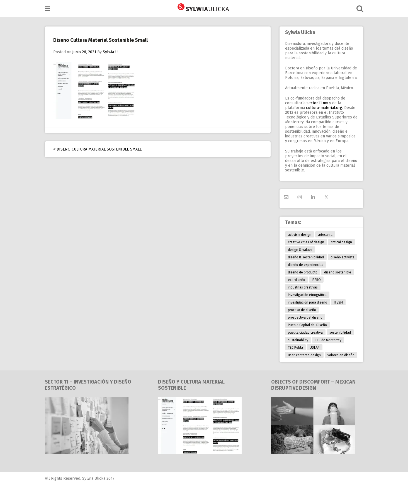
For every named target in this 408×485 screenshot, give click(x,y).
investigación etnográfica (307, 295)
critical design (341, 242)
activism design (299, 235)
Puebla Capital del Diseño (307, 325)
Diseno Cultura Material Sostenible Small (97, 149)
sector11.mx (317, 103)
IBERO (316, 280)
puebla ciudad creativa (305, 332)
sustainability (298, 340)
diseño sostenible (337, 272)
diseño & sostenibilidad (306, 257)
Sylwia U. (110, 52)
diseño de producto (302, 272)
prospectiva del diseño (305, 317)
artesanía (325, 235)
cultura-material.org (324, 107)
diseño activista (342, 257)
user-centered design (304, 355)
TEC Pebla (295, 348)
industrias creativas (303, 287)
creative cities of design (306, 242)
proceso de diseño (302, 310)
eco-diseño (296, 280)
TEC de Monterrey (328, 340)
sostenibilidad (340, 332)
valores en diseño (340, 355)
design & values (300, 250)
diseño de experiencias (305, 265)
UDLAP (315, 348)
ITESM (338, 302)
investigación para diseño (307, 302)
